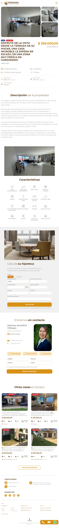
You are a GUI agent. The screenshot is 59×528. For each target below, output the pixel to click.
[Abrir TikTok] (18, 495)
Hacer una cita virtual (30, 354)
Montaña (12, 508)
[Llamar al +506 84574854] (29, 487)
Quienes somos (24, 506)
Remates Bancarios (14, 511)
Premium (12, 509)
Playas (2, 509)
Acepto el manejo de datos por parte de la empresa (22, 367)
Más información (46, 354)
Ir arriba (30, 520)
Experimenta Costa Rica (26, 508)
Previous (3, 402)
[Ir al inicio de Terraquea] (11, 3)
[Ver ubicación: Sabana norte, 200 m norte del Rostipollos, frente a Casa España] (41, 484)
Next (27, 402)
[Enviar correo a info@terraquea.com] (16, 484)
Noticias (42, 506)
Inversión (3, 508)
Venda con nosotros (26, 510)
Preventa (3, 511)
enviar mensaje (29, 371)
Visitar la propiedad (14, 354)
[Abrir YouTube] (14, 495)
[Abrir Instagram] (10, 495)
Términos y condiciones (45, 510)
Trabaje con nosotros (45, 508)
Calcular (29, 304)
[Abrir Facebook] (6, 495)
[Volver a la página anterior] (2, 3)
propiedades (4, 506)
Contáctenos (4, 514)
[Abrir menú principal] (56, 3)
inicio (2, 503)
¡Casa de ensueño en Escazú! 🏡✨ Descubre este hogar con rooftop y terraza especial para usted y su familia (42, 413)
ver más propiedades (29, 468)
